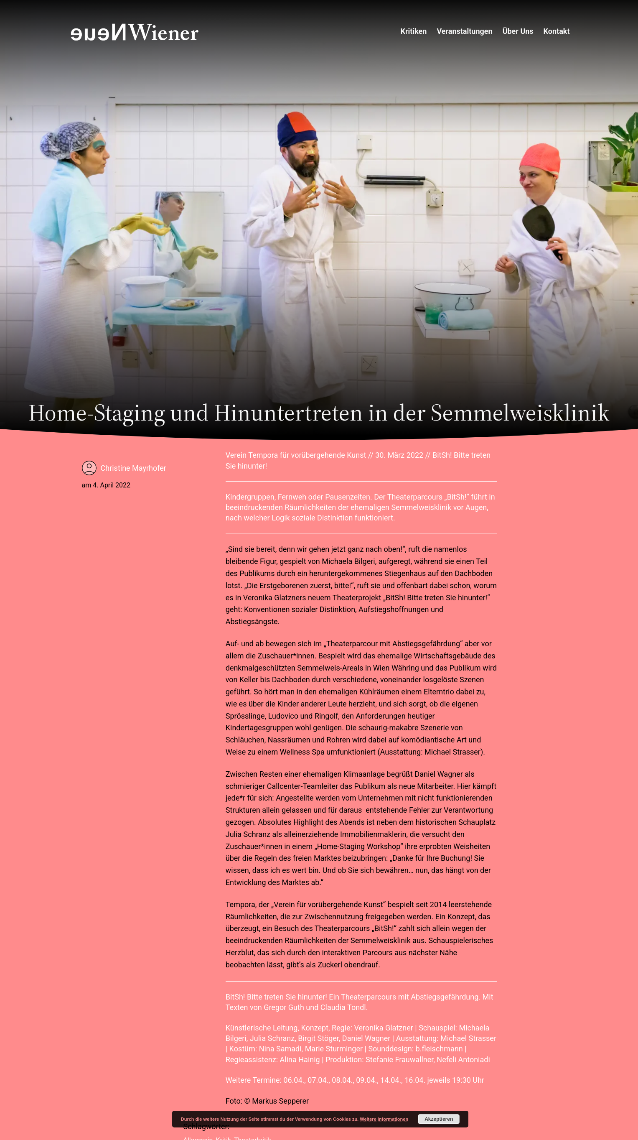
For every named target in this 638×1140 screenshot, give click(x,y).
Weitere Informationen (384, 1119)
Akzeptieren (438, 1119)
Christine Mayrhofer (133, 468)
